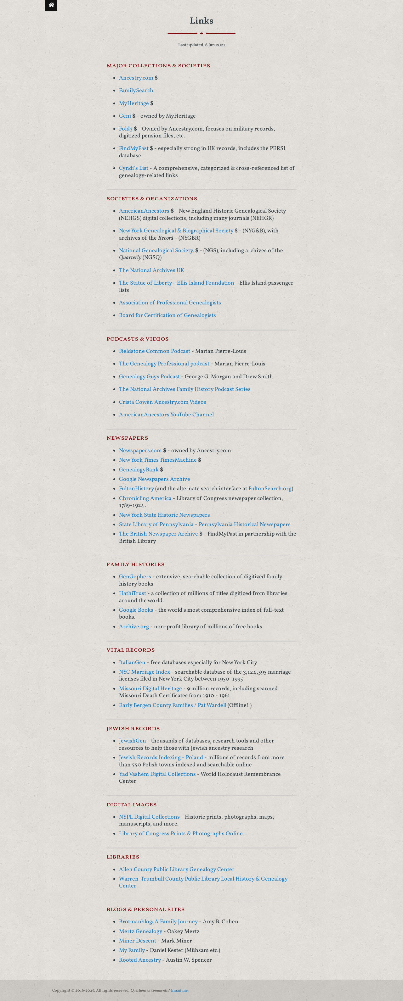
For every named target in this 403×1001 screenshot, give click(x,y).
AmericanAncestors (144, 211)
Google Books (136, 610)
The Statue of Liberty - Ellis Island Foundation (176, 283)
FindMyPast (134, 149)
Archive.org (134, 627)
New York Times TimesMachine (158, 460)
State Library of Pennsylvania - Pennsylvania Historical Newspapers (205, 525)
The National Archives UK (151, 271)
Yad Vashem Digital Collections (157, 774)
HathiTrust (132, 594)
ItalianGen (132, 663)
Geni (125, 116)
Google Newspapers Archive (154, 479)
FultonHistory (136, 489)
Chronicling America (145, 499)
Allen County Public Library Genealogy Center (177, 870)
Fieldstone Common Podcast (154, 351)
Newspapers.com (140, 451)
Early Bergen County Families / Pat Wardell (172, 705)
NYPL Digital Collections (149, 817)
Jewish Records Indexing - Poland (161, 758)
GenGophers (135, 577)
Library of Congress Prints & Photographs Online (181, 834)
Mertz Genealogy (140, 932)
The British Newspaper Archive (158, 534)
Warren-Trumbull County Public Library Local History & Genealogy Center (203, 882)
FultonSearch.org (270, 489)
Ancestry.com (136, 78)
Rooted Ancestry (140, 960)
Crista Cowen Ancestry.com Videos (162, 402)
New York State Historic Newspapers (164, 515)
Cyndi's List (133, 168)
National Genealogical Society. (156, 251)
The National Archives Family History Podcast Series (185, 389)
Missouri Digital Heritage (150, 689)
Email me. (180, 990)
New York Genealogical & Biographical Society (176, 231)
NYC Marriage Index (144, 672)
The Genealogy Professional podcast (165, 364)
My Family (132, 950)
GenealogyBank (139, 470)
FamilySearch (136, 91)
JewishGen (132, 741)
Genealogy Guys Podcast (149, 377)
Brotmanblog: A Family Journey (158, 922)
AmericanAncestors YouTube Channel (166, 415)
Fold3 (126, 129)
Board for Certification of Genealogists (167, 316)
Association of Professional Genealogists (170, 303)
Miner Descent (137, 941)
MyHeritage (134, 104)
